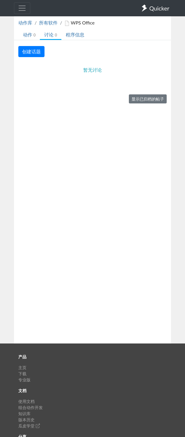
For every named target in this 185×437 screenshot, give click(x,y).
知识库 (24, 413)
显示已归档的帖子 (147, 98)
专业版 (24, 379)
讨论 (50, 34)
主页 (22, 367)
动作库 (25, 22)
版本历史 (26, 419)
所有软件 (48, 22)
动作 (29, 34)
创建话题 (31, 51)
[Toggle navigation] (22, 8)
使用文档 (26, 401)
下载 (22, 373)
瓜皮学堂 (29, 425)
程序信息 (75, 34)
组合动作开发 (30, 407)
